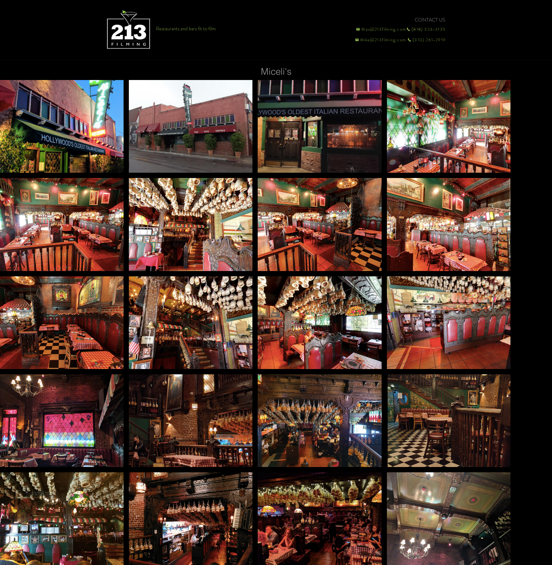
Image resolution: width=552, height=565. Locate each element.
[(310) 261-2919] (426, 40)
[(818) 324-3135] (426, 29)
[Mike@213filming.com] (379, 40)
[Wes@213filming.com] (380, 29)
